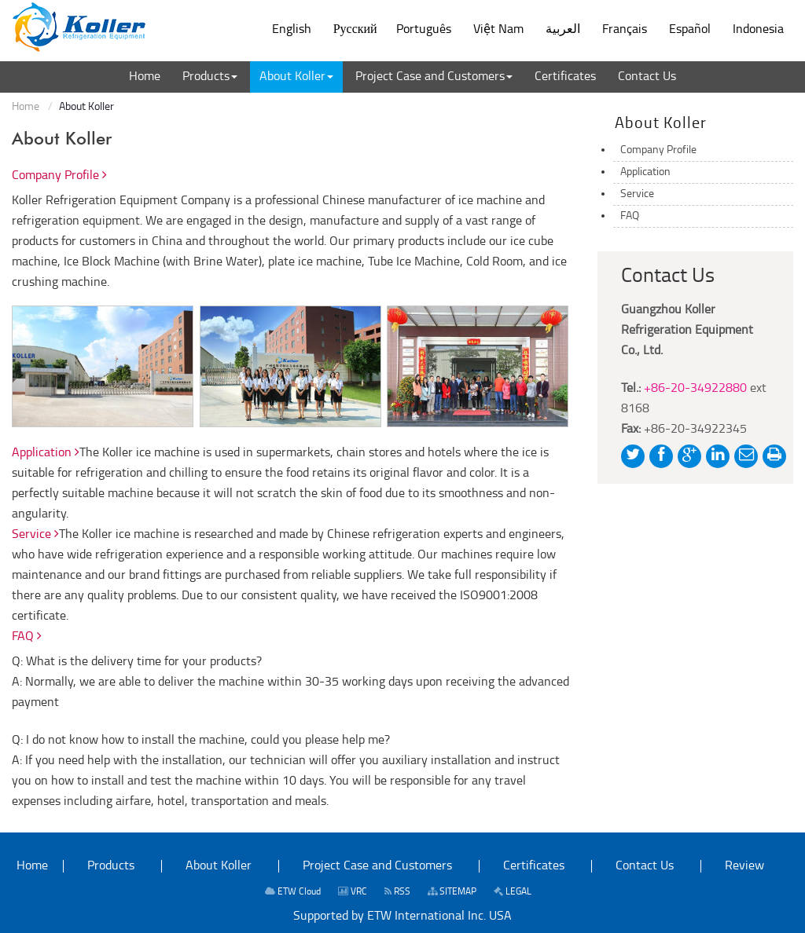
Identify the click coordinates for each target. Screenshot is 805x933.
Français (624, 30)
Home (25, 107)
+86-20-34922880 (695, 388)
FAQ (27, 637)
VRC (352, 892)
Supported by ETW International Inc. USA (402, 916)
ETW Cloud (293, 892)
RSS (397, 892)
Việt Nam (498, 30)
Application (45, 453)
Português (423, 30)
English (291, 30)
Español (690, 30)
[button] (210, 77)
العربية (563, 30)
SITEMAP (452, 892)
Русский (355, 30)
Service (35, 535)
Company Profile (59, 176)
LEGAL (512, 892)
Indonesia (758, 30)
